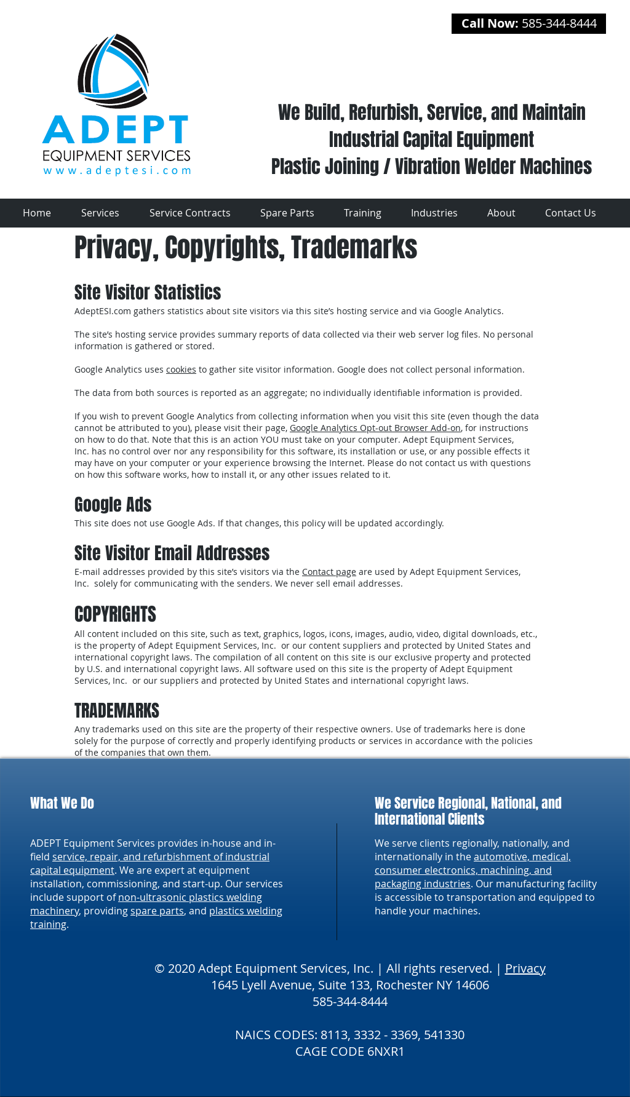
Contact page (329, 571)
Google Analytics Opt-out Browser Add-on (375, 428)
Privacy (525, 968)
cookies (181, 369)
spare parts (157, 910)
